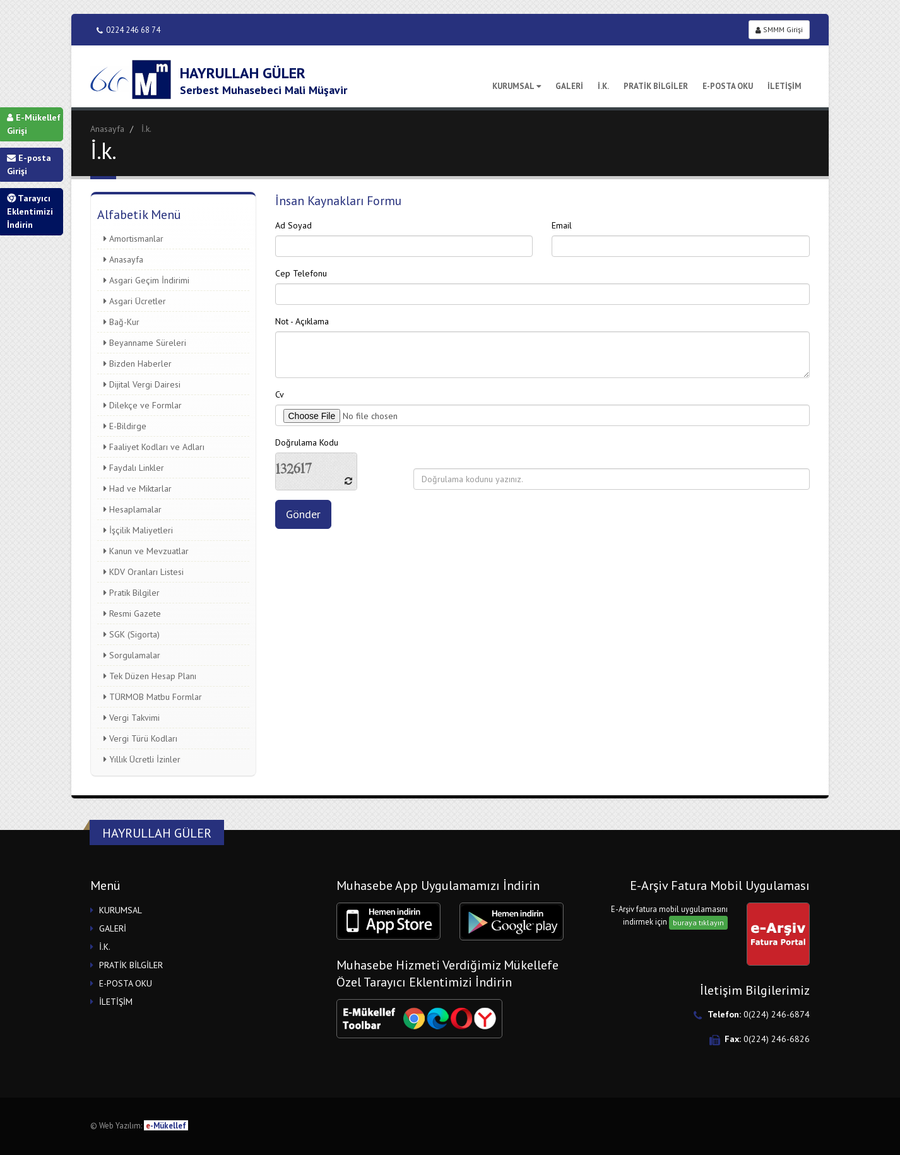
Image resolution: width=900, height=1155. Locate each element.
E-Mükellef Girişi (34, 124)
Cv (279, 394)
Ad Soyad (293, 225)
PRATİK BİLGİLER (656, 86)
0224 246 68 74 (128, 30)
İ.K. (603, 86)
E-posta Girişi (29, 164)
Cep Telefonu (301, 273)
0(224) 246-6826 (776, 1039)
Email (562, 225)
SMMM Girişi (779, 29)
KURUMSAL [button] (120, 910)
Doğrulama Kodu (306, 442)
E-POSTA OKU (727, 86)
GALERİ (569, 86)
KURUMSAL (516, 86)
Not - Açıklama (302, 321)
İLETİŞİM (784, 86)
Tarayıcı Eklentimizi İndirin (30, 211)
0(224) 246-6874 (776, 1014)
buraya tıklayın (698, 922)
